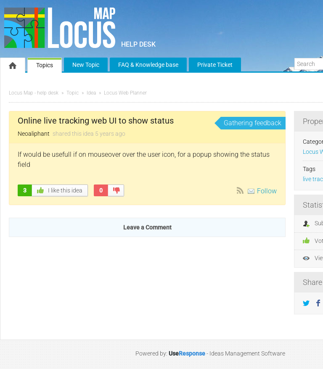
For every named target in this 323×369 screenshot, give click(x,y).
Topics (44, 65)
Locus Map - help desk (33, 93)
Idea (91, 93)
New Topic (85, 64)
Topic (72, 93)
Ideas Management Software (247, 353)
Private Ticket (215, 64)
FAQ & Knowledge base (148, 64)
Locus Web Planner (125, 93)
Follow (267, 191)
